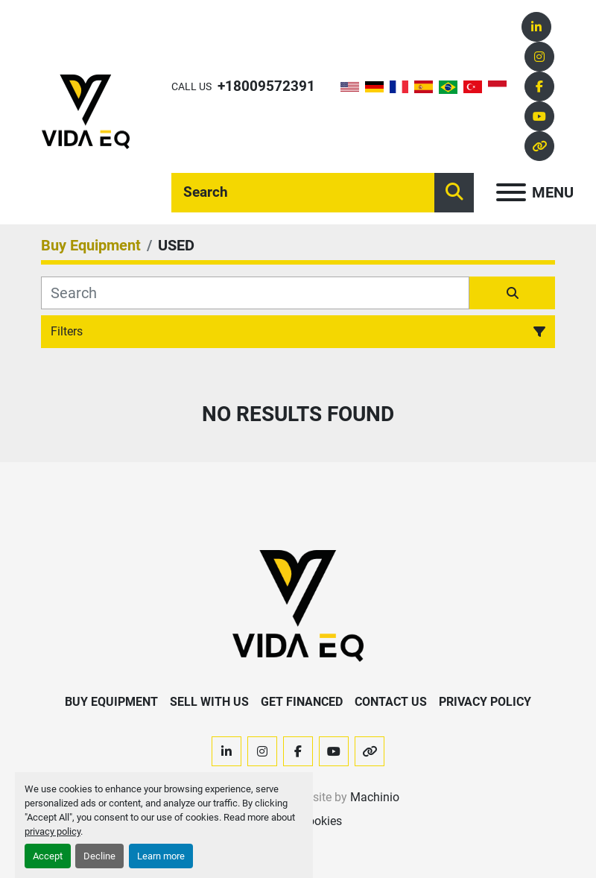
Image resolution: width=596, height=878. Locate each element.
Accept (48, 856)
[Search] (302, 192)
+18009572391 (266, 86)
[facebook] (539, 86)
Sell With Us (209, 702)
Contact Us (391, 702)
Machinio (374, 797)
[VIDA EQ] (298, 606)
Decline (99, 856)
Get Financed (302, 702)
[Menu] (511, 192)
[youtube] (539, 116)
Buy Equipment (111, 702)
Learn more (161, 856)
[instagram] (539, 57)
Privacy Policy (485, 702)
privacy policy (52, 831)
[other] (539, 146)
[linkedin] (536, 27)
